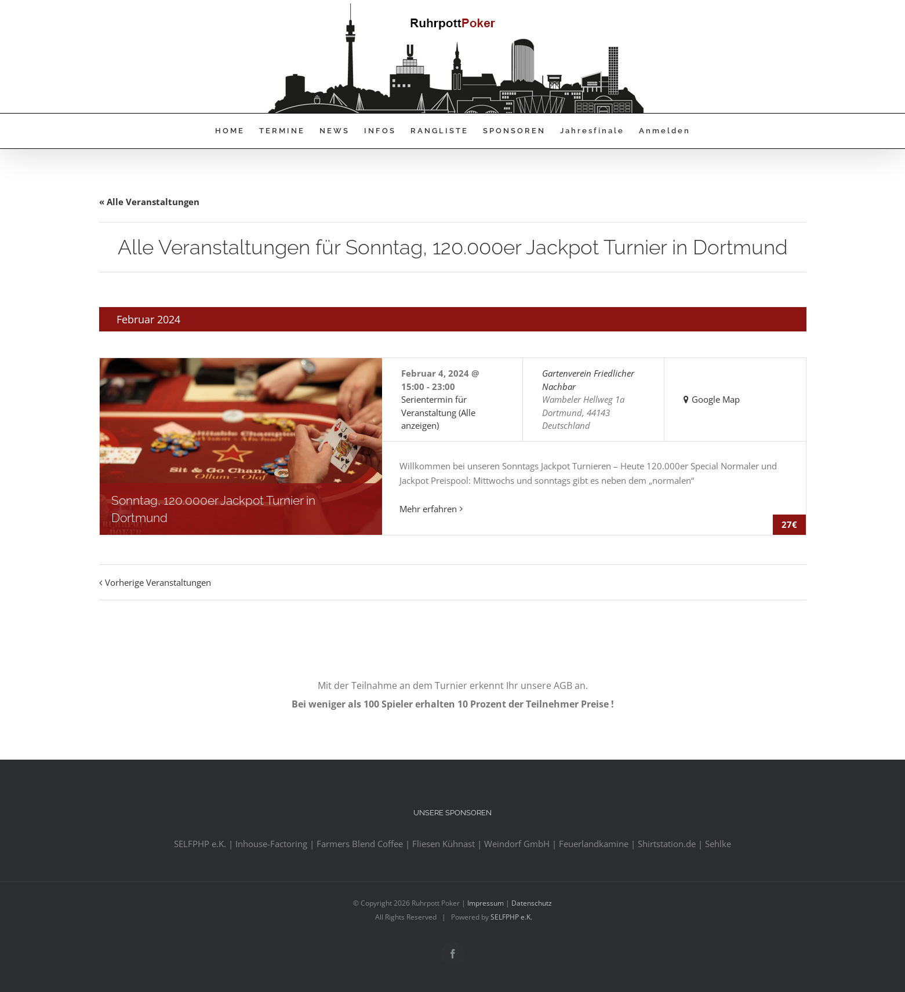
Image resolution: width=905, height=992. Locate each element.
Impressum (485, 903)
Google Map (716, 399)
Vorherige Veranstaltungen (158, 582)
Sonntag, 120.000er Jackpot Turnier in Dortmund (213, 508)
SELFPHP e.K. (511, 917)
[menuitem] (237, 131)
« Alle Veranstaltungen (149, 201)
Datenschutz (531, 903)
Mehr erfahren (428, 509)
